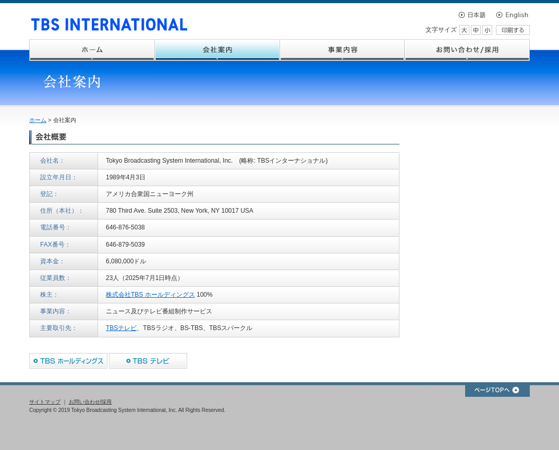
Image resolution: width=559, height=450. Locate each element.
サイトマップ (44, 402)
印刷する (513, 30)
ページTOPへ (497, 391)
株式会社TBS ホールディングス (150, 294)
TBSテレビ (121, 328)
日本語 (475, 14)
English (511, 14)
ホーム (92, 50)
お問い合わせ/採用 (467, 50)
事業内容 (342, 50)
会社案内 (217, 50)
